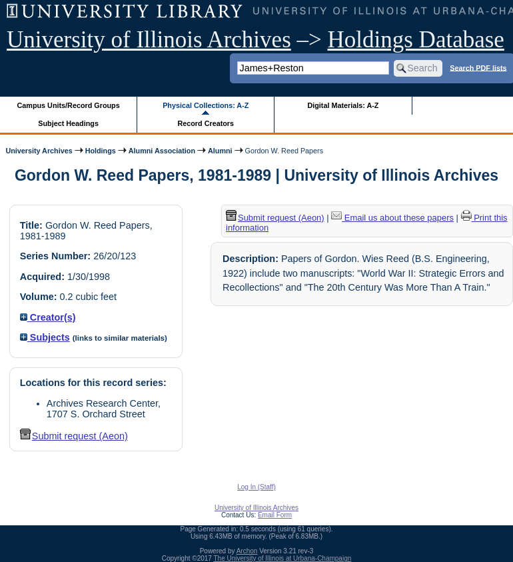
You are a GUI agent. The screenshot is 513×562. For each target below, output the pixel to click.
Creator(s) (48, 317)
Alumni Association (162, 151)
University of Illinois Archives (149, 40)
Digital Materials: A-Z (342, 105)
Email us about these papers (392, 218)
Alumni (220, 151)
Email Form (275, 515)
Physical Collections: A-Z (206, 105)
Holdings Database (416, 40)
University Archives (38, 151)
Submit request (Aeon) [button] (74, 436)
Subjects (45, 337)
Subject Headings (68, 123)
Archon (247, 551)
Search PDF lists (478, 67)
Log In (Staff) (256, 487)
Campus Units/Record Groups (68, 105)
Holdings (100, 151)
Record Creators (205, 123)
